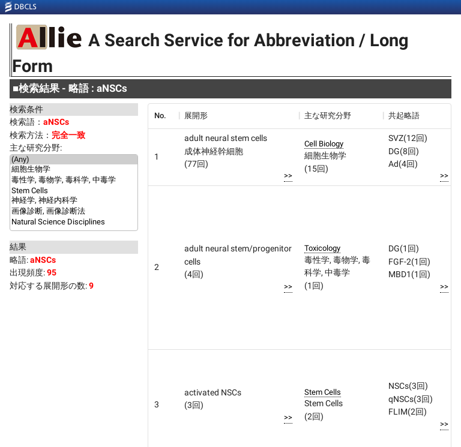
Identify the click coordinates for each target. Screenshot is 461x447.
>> (288, 175)
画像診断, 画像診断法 (73, 211)
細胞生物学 (73, 169)
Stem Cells (73, 191)
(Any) (73, 159)
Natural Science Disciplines (73, 222)
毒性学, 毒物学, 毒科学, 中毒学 (73, 180)
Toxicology (322, 248)
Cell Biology (323, 143)
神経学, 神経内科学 (73, 201)
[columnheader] (163, 115)
